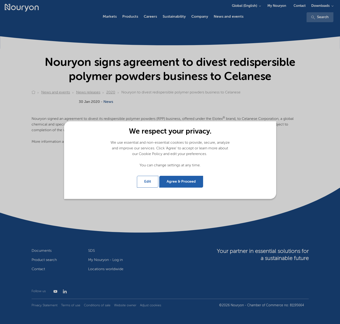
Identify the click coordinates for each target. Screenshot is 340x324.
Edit (147, 182)
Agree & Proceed (181, 182)
